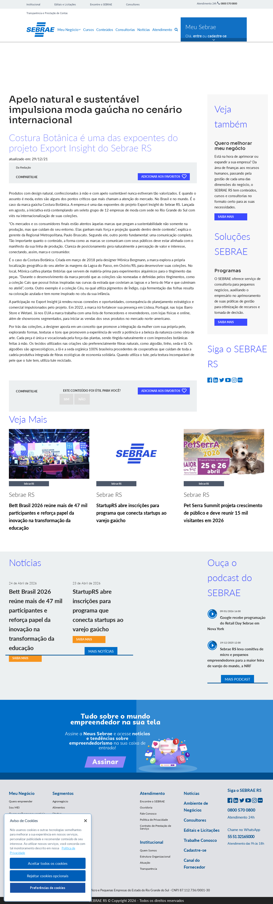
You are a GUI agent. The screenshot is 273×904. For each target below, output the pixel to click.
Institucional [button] (151, 842)
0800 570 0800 (229, 3)
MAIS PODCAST (237, 679)
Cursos (88, 29)
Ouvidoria (146, 807)
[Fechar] (85, 821)
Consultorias (125, 29)
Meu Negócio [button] (21, 793)
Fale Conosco (148, 813)
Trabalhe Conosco (200, 840)
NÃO (82, 399)
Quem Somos (148, 850)
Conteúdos (104, 29)
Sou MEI (14, 807)
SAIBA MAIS (226, 216)
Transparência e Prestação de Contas (47, 13)
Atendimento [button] (152, 793)
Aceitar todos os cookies (47, 863)
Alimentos (58, 807)
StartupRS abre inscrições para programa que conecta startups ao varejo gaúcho (131, 512)
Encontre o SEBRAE (101, 4)
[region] (48, 857)
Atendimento (162, 29)
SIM (66, 399)
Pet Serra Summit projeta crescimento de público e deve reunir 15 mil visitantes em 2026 (223, 512)
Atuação (145, 862)
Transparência (148, 868)
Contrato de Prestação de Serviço (155, 827)
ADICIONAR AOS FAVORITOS (163, 176)
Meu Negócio (69, 29)
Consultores (133, 4)
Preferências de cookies (47, 888)
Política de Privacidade (154, 819)
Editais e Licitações (65, 4)
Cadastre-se (195, 850)
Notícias (143, 29)
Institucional (33, 4)
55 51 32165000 (241, 836)
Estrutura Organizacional (155, 856)
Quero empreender (20, 801)
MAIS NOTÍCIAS (101, 651)
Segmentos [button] (63, 793)
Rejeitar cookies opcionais (47, 875)
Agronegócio (60, 801)
